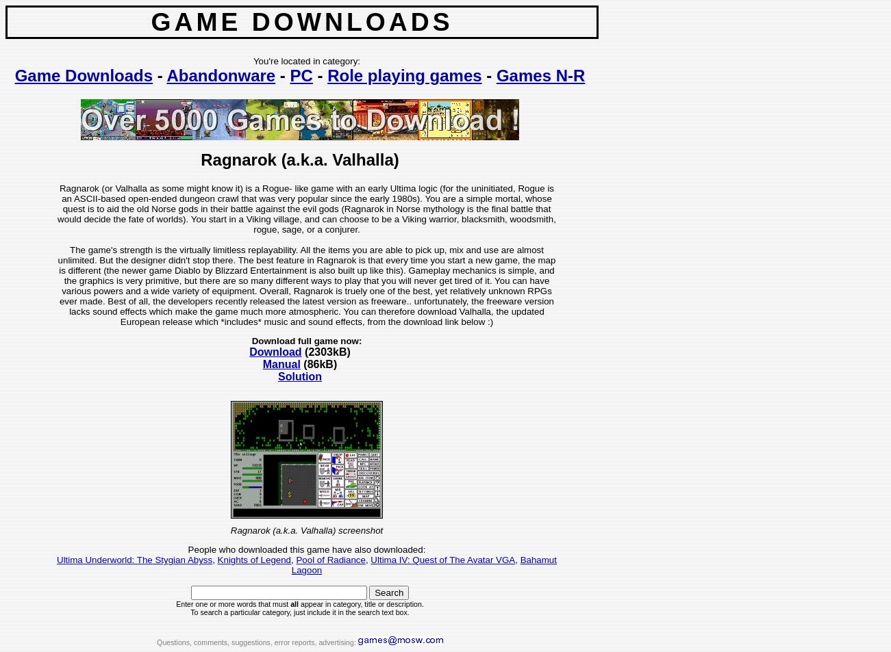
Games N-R (541, 75)
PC (301, 75)
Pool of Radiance (331, 560)
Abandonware (221, 75)
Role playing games (404, 75)
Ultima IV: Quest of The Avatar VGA (443, 560)
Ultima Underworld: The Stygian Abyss (134, 560)
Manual (282, 364)
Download (275, 352)
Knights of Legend (254, 560)
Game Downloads (84, 75)
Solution (300, 376)
